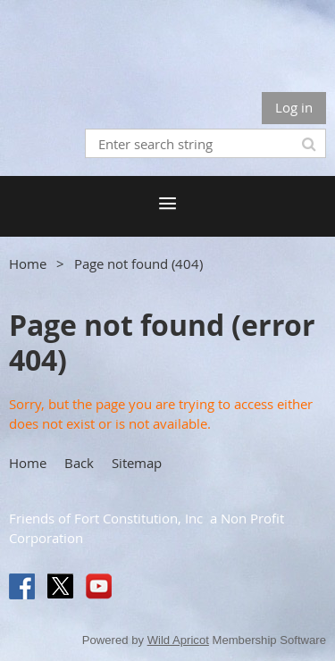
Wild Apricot (178, 640)
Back (79, 463)
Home (27, 263)
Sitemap (137, 463)
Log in (294, 107)
